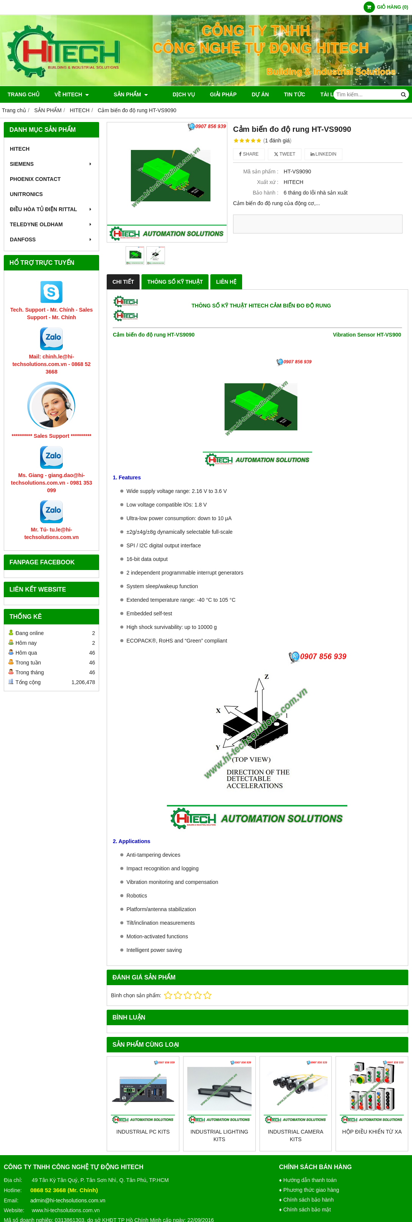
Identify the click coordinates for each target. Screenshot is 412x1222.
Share (249, 154)
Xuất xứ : (267, 182)
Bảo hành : (265, 193)
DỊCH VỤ (164, 94)
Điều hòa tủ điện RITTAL (51, 209)
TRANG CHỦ (23, 94)
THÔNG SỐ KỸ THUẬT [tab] (175, 282)
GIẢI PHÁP (204, 94)
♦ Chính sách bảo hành (306, 1200)
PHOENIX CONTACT (35, 179)
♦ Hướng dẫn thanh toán (308, 1180)
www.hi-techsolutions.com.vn (66, 1210)
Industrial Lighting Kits (219, 1135)
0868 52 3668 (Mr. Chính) (64, 1190)
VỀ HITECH (71, 94)
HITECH (20, 149)
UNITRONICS (26, 194)
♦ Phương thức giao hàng (309, 1190)
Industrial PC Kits (143, 1132)
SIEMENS (51, 164)
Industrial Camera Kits (295, 1135)
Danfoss (51, 239)
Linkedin (324, 154)
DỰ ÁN (241, 94)
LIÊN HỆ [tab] (226, 282)
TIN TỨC (275, 94)
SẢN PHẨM (121, 94)
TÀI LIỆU (315, 94)
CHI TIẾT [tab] (123, 282)
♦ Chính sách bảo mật (305, 1210)
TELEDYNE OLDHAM (51, 224)
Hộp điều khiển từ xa (372, 1132)
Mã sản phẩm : (260, 171)
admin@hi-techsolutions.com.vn (68, 1200)
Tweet (284, 154)
